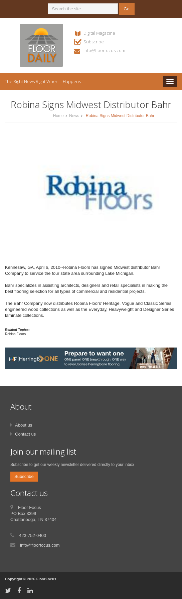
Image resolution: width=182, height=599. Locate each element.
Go (126, 8)
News (74, 115)
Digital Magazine (99, 33)
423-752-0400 (32, 535)
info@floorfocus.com (104, 50)
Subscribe (93, 42)
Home (58, 115)
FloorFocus (46, 579)
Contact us (25, 434)
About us (23, 425)
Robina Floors (15, 334)
